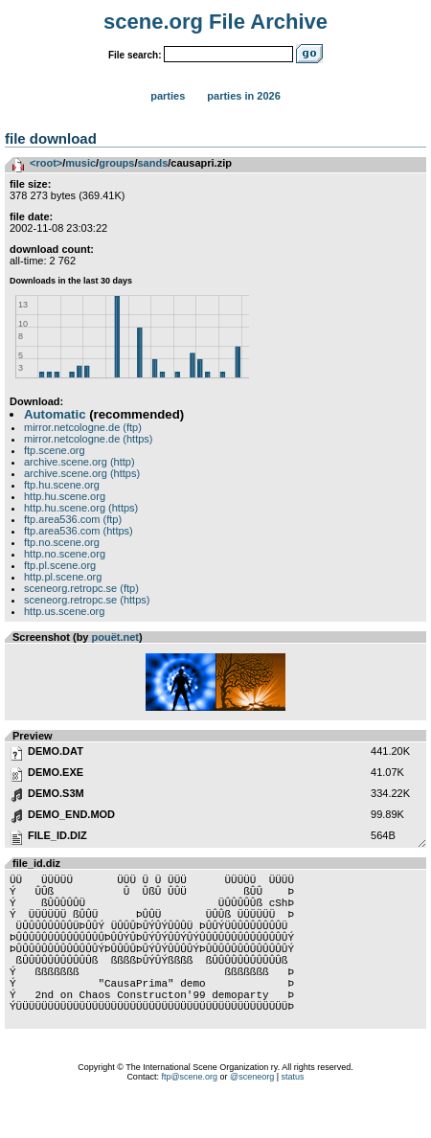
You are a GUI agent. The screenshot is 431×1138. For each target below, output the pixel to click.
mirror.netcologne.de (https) (88, 438)
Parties (167, 96)
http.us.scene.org (64, 611)
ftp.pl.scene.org (60, 565)
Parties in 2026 (243, 96)
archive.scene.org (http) (79, 461)
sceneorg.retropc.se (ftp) (81, 588)
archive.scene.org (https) (82, 473)
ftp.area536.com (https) (78, 530)
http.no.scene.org (64, 553)
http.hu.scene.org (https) (81, 507)
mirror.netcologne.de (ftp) (83, 427)
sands (153, 163)
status (293, 1114)
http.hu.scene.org (64, 496)
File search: (135, 55)
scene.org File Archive (215, 22)
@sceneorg (252, 1114)
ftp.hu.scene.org (62, 484)
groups (116, 163)
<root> (46, 163)
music (80, 163)
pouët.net (116, 637)
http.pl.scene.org (63, 576)
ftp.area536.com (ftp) (73, 519)
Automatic (54, 414)
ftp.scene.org (54, 450)
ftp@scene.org (189, 1114)
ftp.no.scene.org (62, 542)
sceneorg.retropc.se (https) (86, 599)
